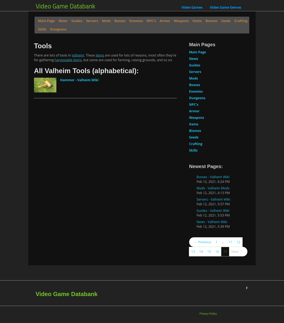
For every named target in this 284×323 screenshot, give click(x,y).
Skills (42, 29)
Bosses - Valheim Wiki (213, 177)
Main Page (46, 21)
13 (193, 251)
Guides (76, 21)
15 (209, 251)
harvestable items (68, 140)
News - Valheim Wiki (212, 222)
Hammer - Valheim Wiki (79, 160)
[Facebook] (247, 288)
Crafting (241, 21)
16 (217, 251)
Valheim (78, 135)
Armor (165, 21)
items (100, 135)
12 (238, 242)
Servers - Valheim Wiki (213, 199)
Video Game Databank (65, 6)
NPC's (151, 21)
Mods (106, 21)
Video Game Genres (225, 7)
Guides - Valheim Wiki (213, 210)
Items (197, 21)
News (62, 21)
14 (201, 251)
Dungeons (58, 29)
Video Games (191, 7)
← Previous (202, 242)
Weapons (181, 21)
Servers (92, 21)
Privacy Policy (208, 313)
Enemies (136, 21)
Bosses (119, 21)
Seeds (226, 21)
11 (230, 242)
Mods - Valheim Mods (213, 188)
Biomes (212, 21)
